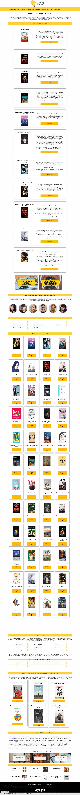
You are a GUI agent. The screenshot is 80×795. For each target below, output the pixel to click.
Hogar (51, 9)
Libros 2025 (28, 9)
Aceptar (30, 793)
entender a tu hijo (13, 738)
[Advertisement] (40, 626)
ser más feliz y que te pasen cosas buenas (60, 737)
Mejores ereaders (36, 9)
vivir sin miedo (24, 738)
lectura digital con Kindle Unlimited (61, 18)
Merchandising (57, 9)
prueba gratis (46, 19)
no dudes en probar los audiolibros (44, 18)
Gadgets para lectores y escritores (17, 9)
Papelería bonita (45, 9)
